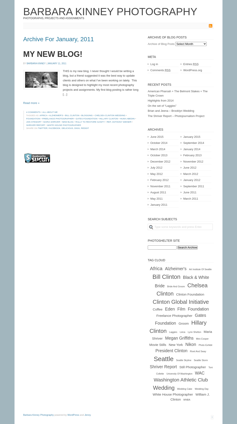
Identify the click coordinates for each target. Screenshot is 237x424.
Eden (170, 309)
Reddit (85, 128)
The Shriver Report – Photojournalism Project (176, 116)
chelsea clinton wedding (110, 115)
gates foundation (86, 118)
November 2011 (160, 186)
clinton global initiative (181, 302)
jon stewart (33, 122)
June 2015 (157, 136)
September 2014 (193, 143)
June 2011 (189, 192)
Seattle (164, 358)
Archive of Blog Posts (161, 44)
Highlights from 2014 (161, 100)
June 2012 (189, 167)
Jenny (87, 415)
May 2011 (156, 198)
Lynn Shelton (194, 332)
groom (184, 323)
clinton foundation (190, 294)
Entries (191, 64)
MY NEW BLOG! (52, 54)
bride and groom (176, 286)
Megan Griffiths (179, 338)
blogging (87, 115)
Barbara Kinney (36, 63)
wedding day (202, 389)
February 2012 (159, 180)
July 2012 (156, 167)
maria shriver (51, 122)
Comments (160, 70)
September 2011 (193, 186)
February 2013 (192, 155)
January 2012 (191, 180)
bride (160, 285)
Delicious (67, 128)
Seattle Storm (201, 360)
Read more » (31, 103)
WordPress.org (192, 70)
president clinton (172, 350)
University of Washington (179, 373)
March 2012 (190, 174)
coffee (157, 309)
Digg (77, 128)
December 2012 (160, 161)
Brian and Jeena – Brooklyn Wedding (171, 110)
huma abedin (127, 118)
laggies (173, 332)
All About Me (50, 112)
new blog (67, 122)
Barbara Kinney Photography (110, 11)
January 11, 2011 (56, 63)
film (181, 309)
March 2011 (190, 198)
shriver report (35, 125)
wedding (164, 388)
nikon (190, 344)
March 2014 (157, 149)
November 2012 (193, 161)
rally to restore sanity (90, 122)
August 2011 (158, 192)
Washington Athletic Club (181, 380)
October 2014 (158, 143)
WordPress (73, 415)
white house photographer (64, 125)
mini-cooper (202, 338)
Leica (182, 332)
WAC (200, 373)
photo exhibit (205, 345)
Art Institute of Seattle (200, 269)
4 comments (33, 112)
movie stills (157, 345)
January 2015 (191, 136)
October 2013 (158, 155)
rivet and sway (198, 351)
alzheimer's (56, 115)
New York (176, 345)
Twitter (42, 128)
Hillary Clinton (108, 118)
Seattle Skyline (184, 360)
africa (43, 115)
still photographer (192, 367)
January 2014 (191, 149)
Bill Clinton (72, 115)
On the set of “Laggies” (162, 105)
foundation (33, 118)
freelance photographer (58, 118)
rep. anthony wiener (119, 122)
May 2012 (156, 174)
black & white (196, 277)
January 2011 (158, 204)
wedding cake (184, 389)
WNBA (186, 399)
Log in (154, 64)
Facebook (54, 128)
